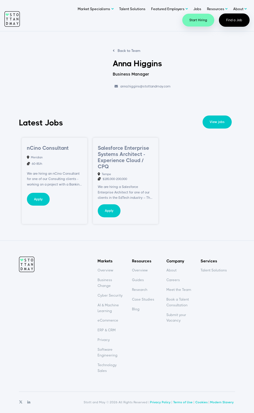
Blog (135, 309)
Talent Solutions (132, 9)
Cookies (201, 402)
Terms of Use (183, 402)
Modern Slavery (222, 402)
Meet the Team (178, 290)
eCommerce (108, 320)
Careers (173, 280)
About (238, 9)
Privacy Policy (160, 402)
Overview (105, 270)
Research (139, 290)
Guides (138, 280)
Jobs (197, 9)
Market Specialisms (94, 9)
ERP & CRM (107, 330)
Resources (215, 9)
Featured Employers (167, 9)
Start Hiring (198, 20)
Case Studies (143, 299)
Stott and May (12, 19)
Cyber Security (110, 295)
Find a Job (234, 20)
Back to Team (128, 51)
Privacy (104, 340)
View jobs (217, 122)
